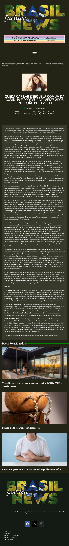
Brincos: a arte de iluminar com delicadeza (21, 428)
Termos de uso (9, 539)
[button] (34, 53)
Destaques (11, 63)
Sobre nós (7, 531)
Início (4, 63)
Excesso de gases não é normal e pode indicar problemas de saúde (31, 469)
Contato (7, 533)
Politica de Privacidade (11, 535)
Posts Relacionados (14, 343)
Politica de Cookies (10, 537)
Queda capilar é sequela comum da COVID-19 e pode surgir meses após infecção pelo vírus (34, 100)
